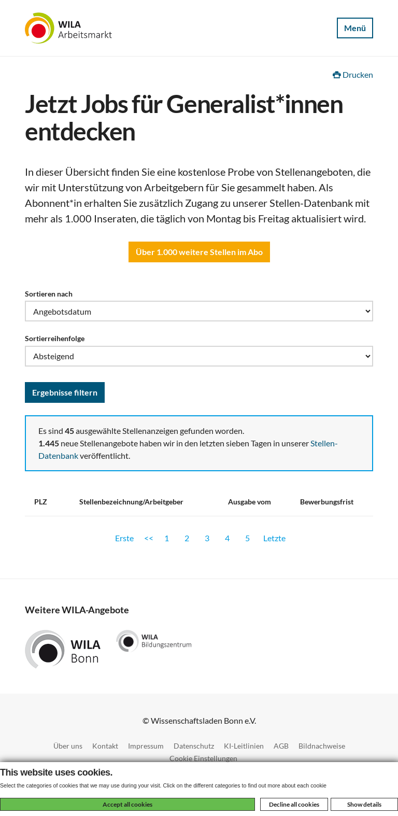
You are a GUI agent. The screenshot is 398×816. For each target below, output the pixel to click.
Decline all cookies (294, 804)
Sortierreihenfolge (54, 338)
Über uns (67, 745)
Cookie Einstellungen (203, 758)
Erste (124, 538)
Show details (364, 804)
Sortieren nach (49, 293)
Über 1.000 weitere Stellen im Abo (199, 252)
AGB (281, 745)
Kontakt (105, 745)
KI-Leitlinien (244, 745)
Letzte (274, 538)
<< (148, 538)
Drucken (353, 74)
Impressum (146, 745)
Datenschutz (194, 745)
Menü (355, 28)
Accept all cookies (127, 804)
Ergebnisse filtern (64, 392)
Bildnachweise (321, 745)
